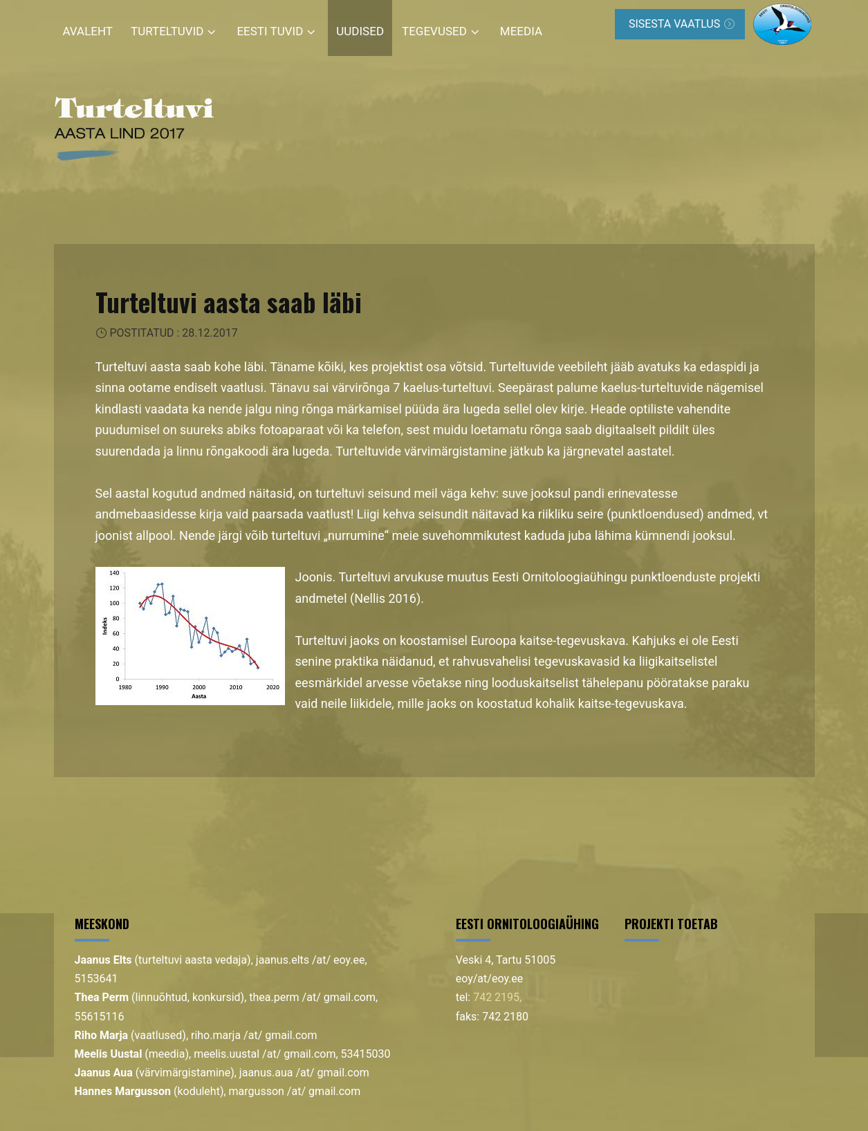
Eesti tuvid (270, 31)
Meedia (521, 31)
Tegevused (434, 31)
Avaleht (88, 31)
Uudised (360, 31)
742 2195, (497, 997)
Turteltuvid (167, 31)
